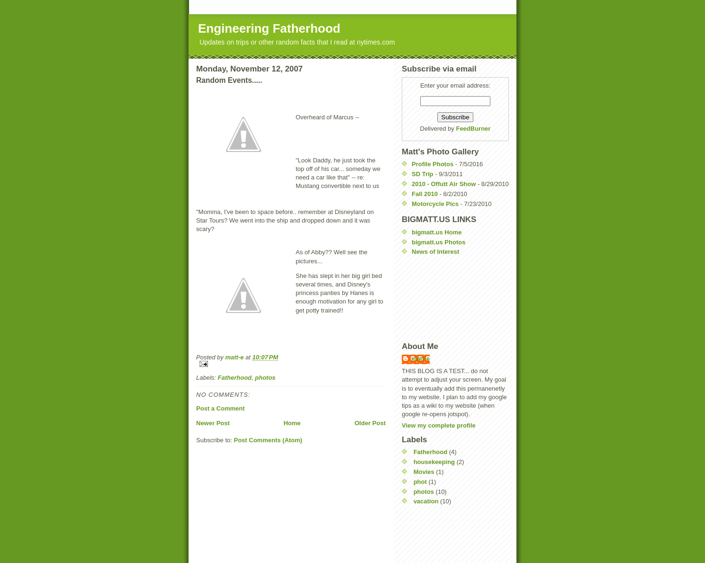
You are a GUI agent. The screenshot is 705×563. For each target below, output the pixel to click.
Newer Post (213, 423)
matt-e (420, 358)
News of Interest (435, 251)
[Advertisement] (444, 298)
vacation (426, 501)
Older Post (370, 423)
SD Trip (423, 174)
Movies (424, 471)
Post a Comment (220, 408)
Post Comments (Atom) (268, 440)
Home (291, 423)
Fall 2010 (425, 193)
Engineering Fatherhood (269, 28)
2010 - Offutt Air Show (444, 184)
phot (420, 481)
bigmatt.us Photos (438, 242)
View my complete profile (439, 425)
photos (265, 377)
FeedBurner (473, 128)
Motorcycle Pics (435, 203)
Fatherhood (235, 377)
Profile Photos (432, 164)
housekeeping (434, 461)
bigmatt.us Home (436, 232)
